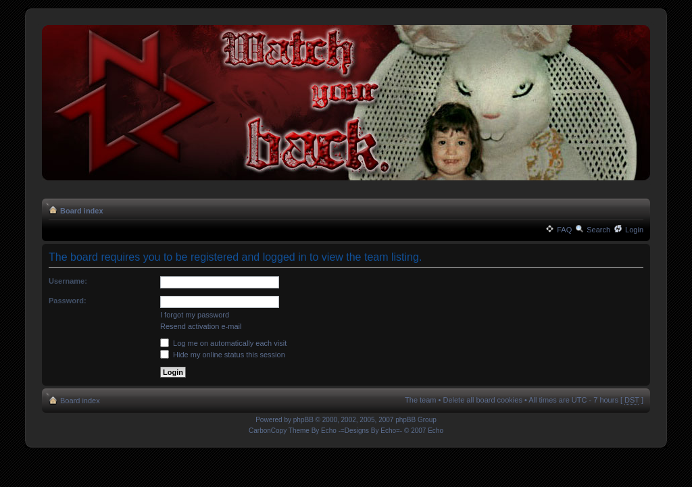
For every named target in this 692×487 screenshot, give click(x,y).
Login (634, 230)
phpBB (303, 420)
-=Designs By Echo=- (371, 430)
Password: (67, 301)
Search (598, 230)
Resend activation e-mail (200, 326)
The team (420, 400)
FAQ (564, 230)
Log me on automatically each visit (223, 343)
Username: (68, 281)
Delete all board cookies (482, 400)
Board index (81, 211)
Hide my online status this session (222, 355)
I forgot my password (194, 315)
